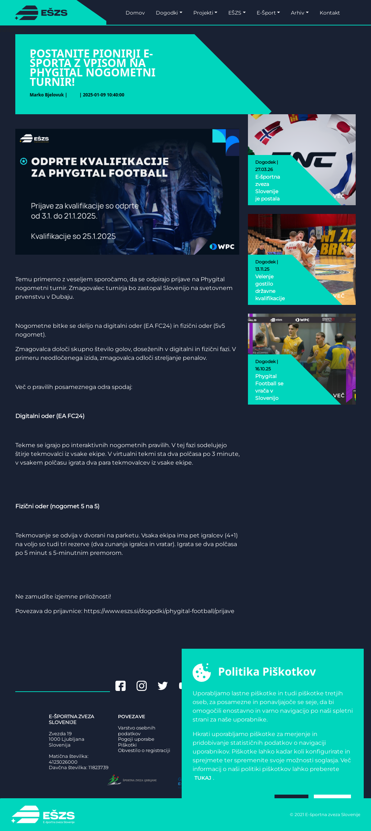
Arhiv (297, 12)
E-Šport (266, 12)
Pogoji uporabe (136, 739)
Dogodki (167, 12)
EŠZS (234, 12)
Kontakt (330, 12)
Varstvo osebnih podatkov (136, 730)
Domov (135, 12)
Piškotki (127, 745)
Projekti (203, 12)
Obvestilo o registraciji (144, 750)
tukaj (202, 778)
